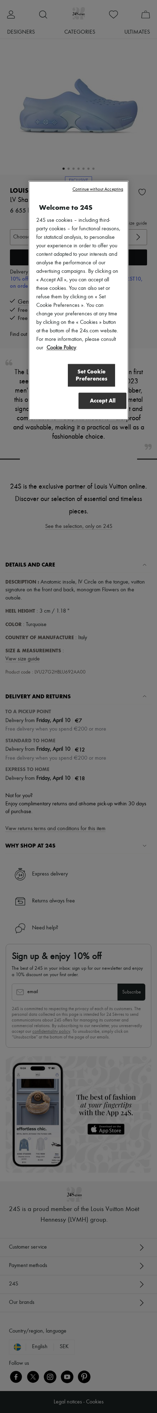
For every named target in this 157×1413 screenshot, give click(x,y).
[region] (78, 300)
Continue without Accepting (97, 189)
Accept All (102, 400)
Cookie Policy (61, 348)
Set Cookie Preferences (91, 375)
